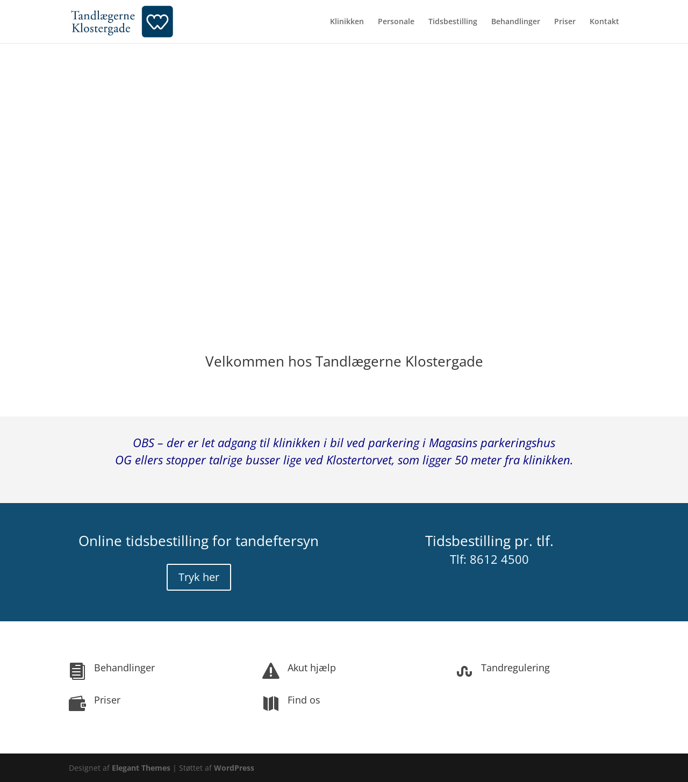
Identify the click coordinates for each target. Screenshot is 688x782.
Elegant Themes (141, 768)
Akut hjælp (312, 667)
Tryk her (198, 577)
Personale (396, 22)
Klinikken (347, 22)
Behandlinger (515, 22)
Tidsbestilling (452, 22)
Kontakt (604, 22)
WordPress (234, 768)
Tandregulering (515, 667)
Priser (565, 22)
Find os (304, 699)
